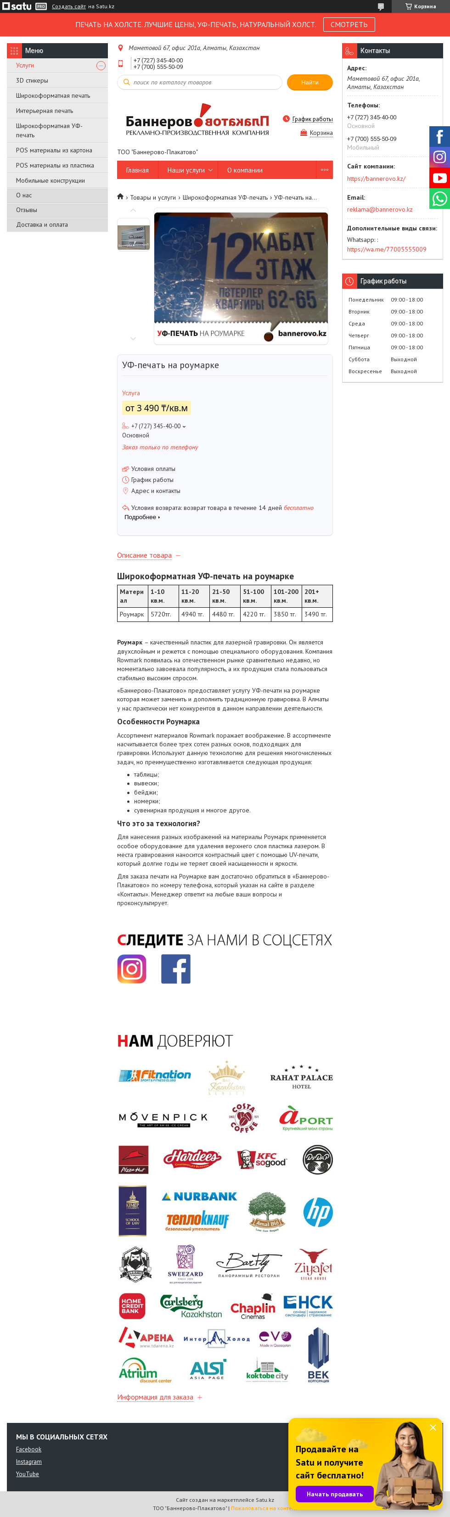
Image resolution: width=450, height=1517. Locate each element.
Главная (137, 170)
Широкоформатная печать (53, 95)
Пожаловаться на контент (264, 1508)
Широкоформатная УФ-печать (49, 130)
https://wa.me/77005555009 (387, 249)
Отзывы (26, 210)
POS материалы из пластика (55, 165)
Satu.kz (265, 1499)
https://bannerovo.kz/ (376, 178)
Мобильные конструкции (50, 180)
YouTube (27, 1474)
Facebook (28, 1449)
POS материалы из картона (54, 150)
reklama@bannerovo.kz (380, 209)
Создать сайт (69, 6)
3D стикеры (32, 80)
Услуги (25, 65)
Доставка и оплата (42, 224)
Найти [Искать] (310, 82)
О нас (24, 195)
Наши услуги (186, 170)
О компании (245, 170)
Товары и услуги (153, 197)
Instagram (29, 1462)
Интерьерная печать (44, 110)
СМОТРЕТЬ (349, 24)
